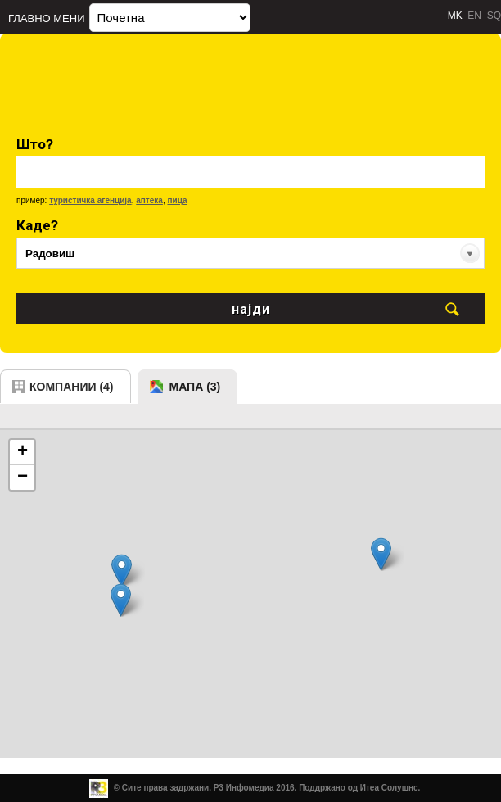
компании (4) (71, 386)
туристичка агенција (90, 200)
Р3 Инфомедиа (244, 787)
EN (474, 15)
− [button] (22, 477)
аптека (149, 200)
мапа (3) (195, 386)
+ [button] (22, 452)
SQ (494, 15)
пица (177, 200)
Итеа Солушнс (389, 787)
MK (455, 15)
